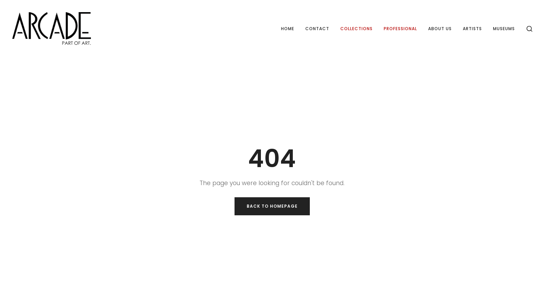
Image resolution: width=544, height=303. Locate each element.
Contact (317, 29)
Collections (356, 29)
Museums (504, 29)
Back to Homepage (272, 206)
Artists (472, 29)
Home (287, 29)
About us (440, 29)
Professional (400, 29)
